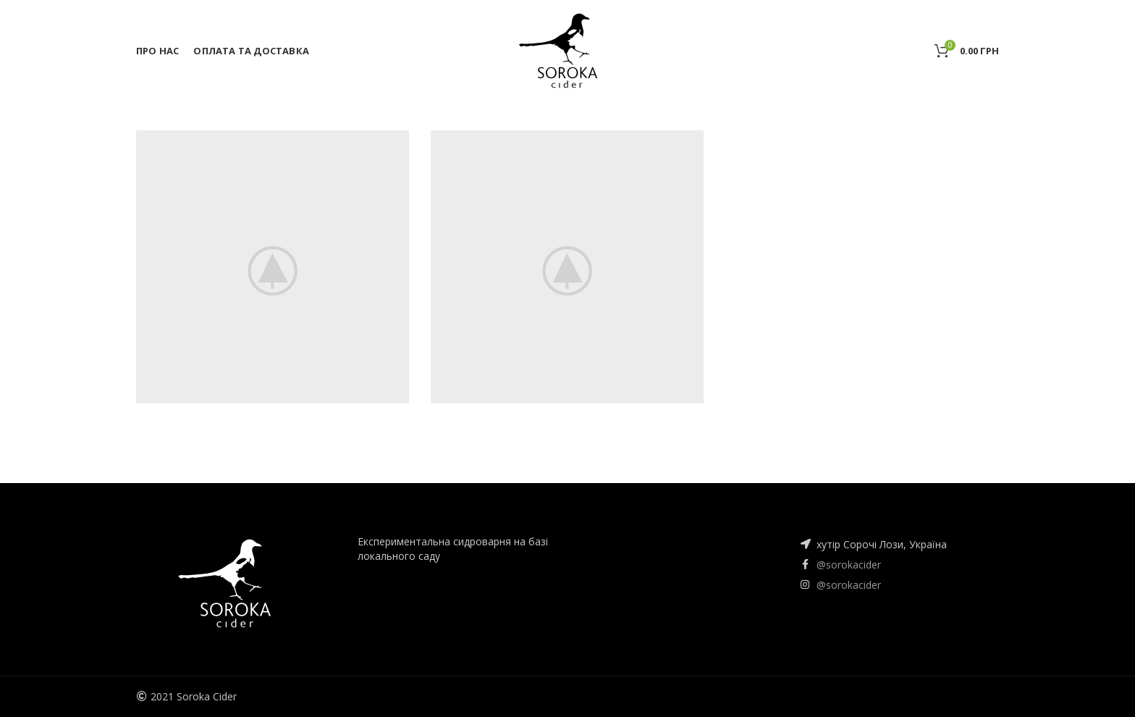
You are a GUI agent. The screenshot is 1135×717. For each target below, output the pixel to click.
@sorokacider (849, 564)
